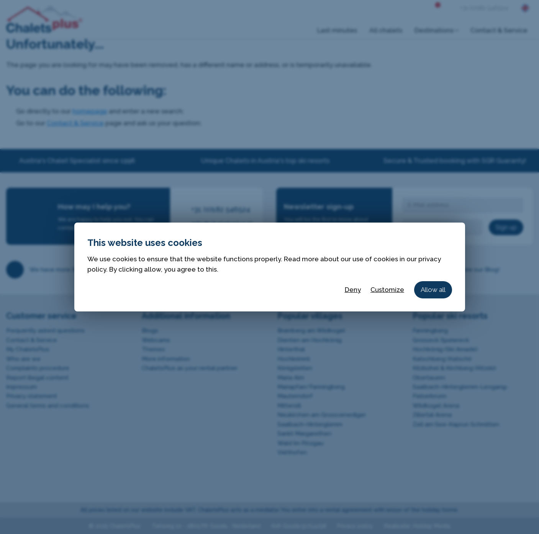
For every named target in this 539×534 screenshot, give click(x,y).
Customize (387, 289)
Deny (353, 289)
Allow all (433, 289)
